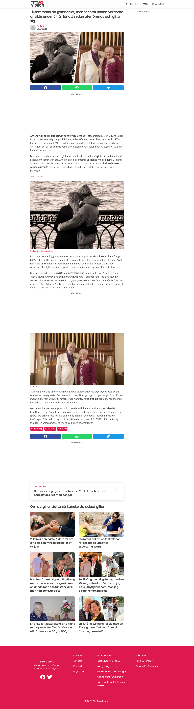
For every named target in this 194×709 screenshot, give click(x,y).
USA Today (37, 176)
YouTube (33, 386)
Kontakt (77, 666)
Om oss (77, 660)
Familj (144, 3)
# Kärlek (62, 428)
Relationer (158, 3)
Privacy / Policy (144, 660)
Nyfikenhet (132, 3)
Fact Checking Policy (108, 660)
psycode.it (79, 671)
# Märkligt (37, 428)
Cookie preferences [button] (147, 666)
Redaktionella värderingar (111, 671)
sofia (42, 26)
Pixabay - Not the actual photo (41, 251)
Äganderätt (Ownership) (111, 676)
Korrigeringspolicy (107, 666)
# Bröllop (50, 428)
